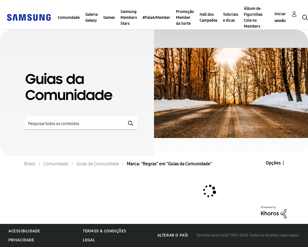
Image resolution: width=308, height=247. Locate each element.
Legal (89, 240)
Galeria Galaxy (91, 17)
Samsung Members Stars (128, 17)
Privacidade (21, 240)
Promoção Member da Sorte (185, 17)
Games (109, 17)
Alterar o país (172, 235)
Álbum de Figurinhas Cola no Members (253, 17)
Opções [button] (273, 163)
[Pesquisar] (81, 123)
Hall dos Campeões (208, 17)
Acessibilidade (24, 231)
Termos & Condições (104, 231)
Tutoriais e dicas (230, 17)
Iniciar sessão (280, 17)
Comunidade (69, 17)
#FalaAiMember (156, 17)
